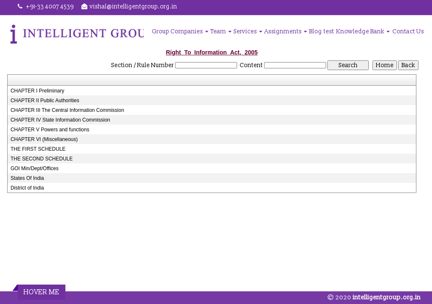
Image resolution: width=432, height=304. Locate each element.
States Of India (27, 178)
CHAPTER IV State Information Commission (60, 120)
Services (248, 31)
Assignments (286, 31)
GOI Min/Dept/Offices (35, 168)
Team (221, 31)
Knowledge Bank (363, 31)
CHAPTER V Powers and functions (50, 130)
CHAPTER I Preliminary (37, 91)
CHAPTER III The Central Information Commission (67, 110)
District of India (27, 188)
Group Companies (180, 31)
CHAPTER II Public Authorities (45, 100)
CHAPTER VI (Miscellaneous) (44, 139)
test (329, 31)
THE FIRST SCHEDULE (38, 149)
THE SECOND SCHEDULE (42, 159)
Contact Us (408, 31)
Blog (315, 31)
